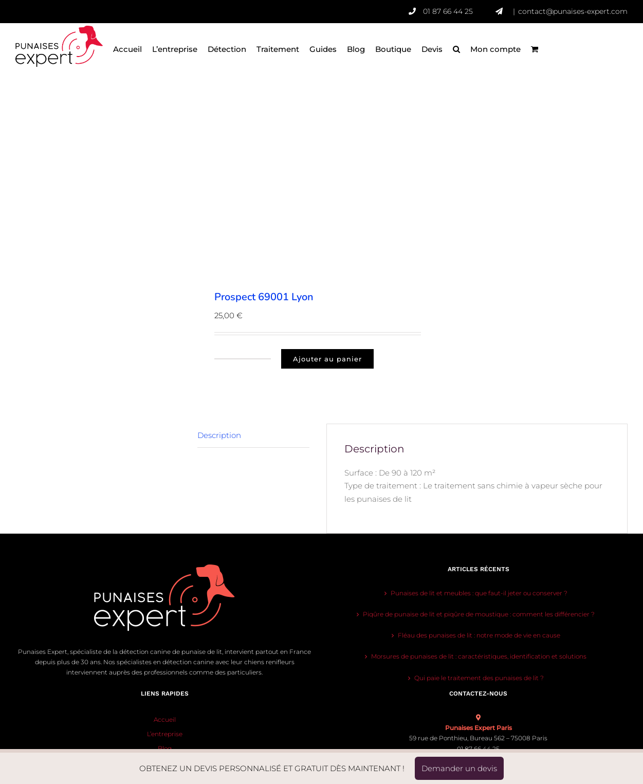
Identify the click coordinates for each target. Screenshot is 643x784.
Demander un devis (459, 768)
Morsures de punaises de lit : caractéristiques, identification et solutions (478, 656)
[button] (456, 49)
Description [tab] (219, 435)
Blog (165, 748)
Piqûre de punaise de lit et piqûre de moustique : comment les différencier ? (479, 614)
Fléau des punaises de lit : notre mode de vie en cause (479, 635)
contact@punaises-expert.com (573, 11)
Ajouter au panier (327, 359)
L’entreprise (164, 734)
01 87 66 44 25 (459, 11)
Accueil (165, 719)
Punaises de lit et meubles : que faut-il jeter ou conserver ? (479, 593)
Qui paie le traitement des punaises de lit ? (479, 678)
